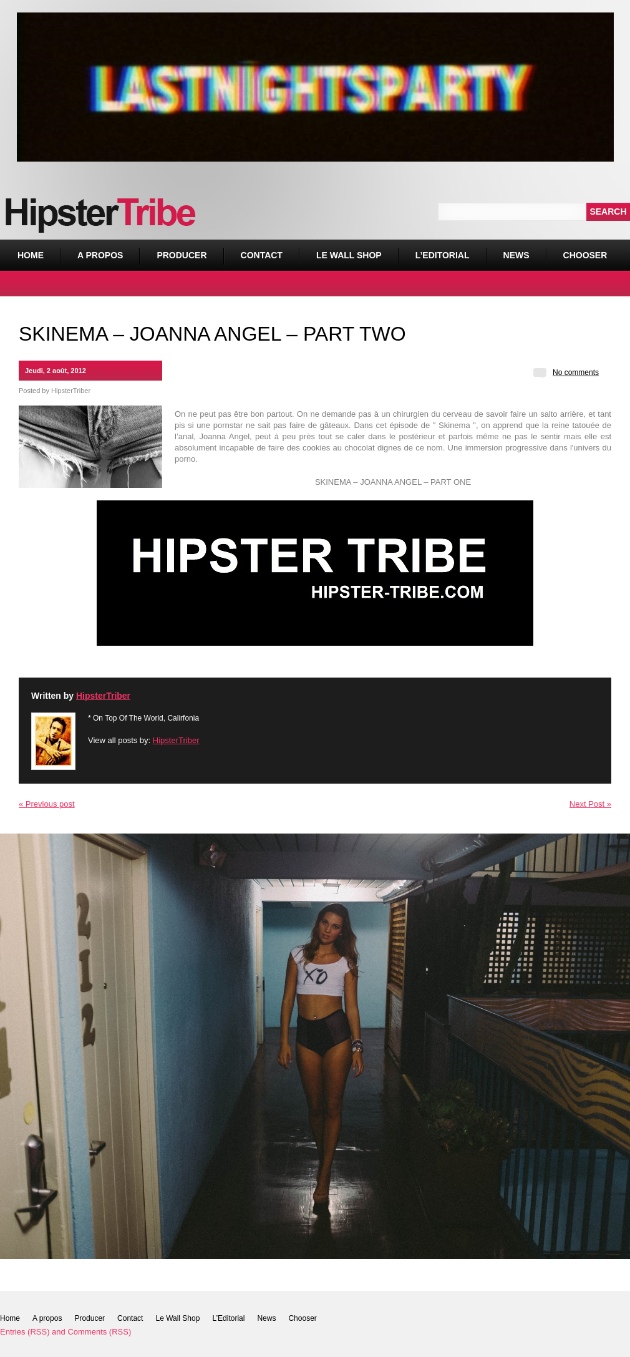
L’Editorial (442, 255)
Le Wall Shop (349, 255)
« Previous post (47, 804)
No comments (576, 372)
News (516, 255)
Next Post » (590, 804)
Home (30, 255)
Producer (181, 255)
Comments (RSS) (99, 1331)
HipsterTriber (70, 390)
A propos (100, 255)
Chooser (582, 250)
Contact (262, 255)
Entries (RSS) (24, 1331)
